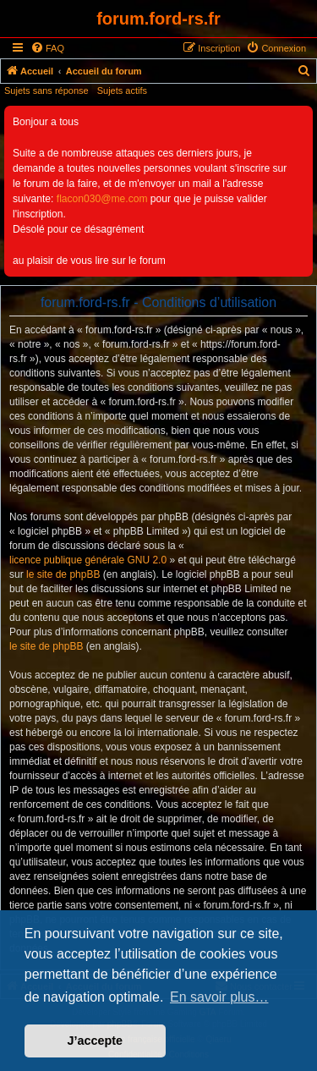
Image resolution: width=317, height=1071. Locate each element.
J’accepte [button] (95, 1040)
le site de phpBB (63, 574)
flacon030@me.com (102, 199)
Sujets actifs (122, 90)
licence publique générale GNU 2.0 (88, 560)
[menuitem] (47, 48)
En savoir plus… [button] (219, 997)
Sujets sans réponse (46, 90)
